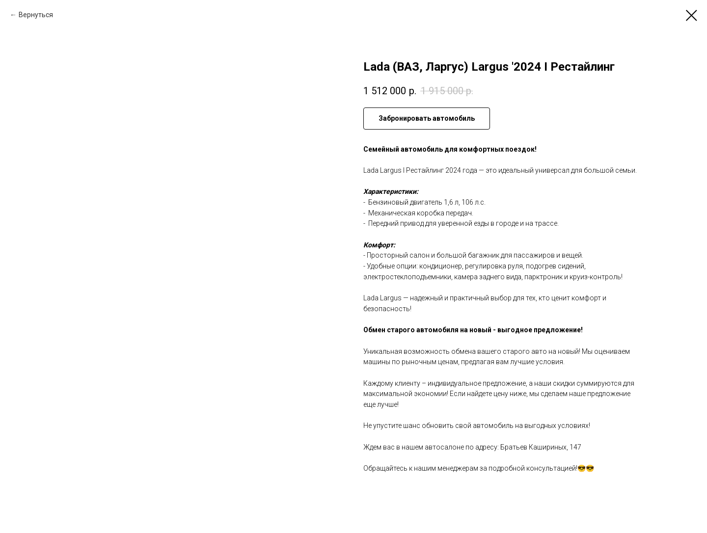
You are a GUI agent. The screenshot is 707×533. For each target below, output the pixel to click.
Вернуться (36, 15)
